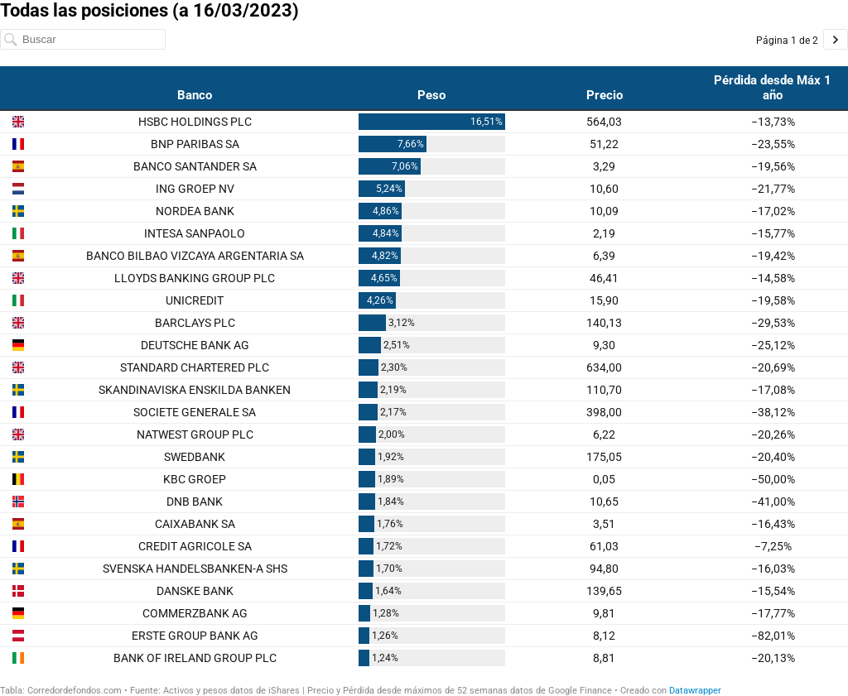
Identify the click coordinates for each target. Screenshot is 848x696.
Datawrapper (695, 690)
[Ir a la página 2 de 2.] (835, 39)
